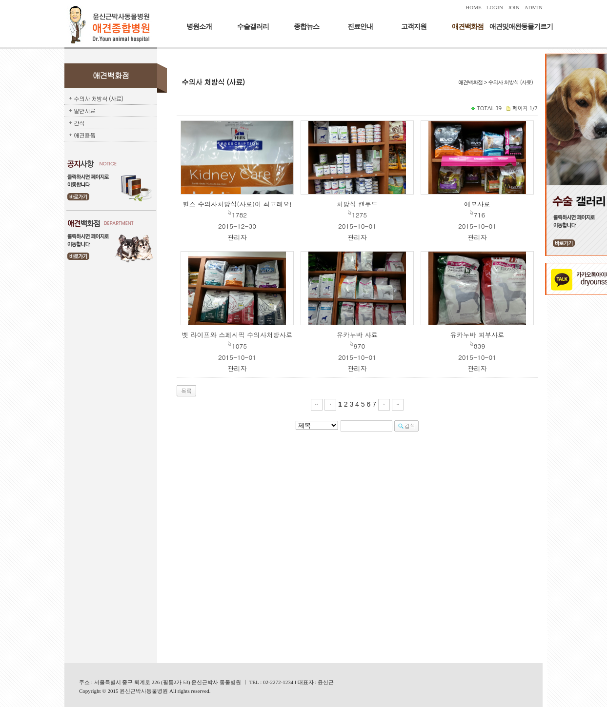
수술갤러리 (253, 26)
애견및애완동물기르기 (521, 26)
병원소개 (199, 26)
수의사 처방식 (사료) (98, 98)
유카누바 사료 (357, 334)
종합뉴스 (306, 26)
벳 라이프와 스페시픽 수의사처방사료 (237, 334)
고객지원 (413, 26)
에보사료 (477, 204)
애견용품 (84, 135)
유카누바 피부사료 (477, 334)
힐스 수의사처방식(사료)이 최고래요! (236, 204)
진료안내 (360, 26)
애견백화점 (468, 26)
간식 (79, 122)
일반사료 (84, 110)
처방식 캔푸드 (357, 204)
